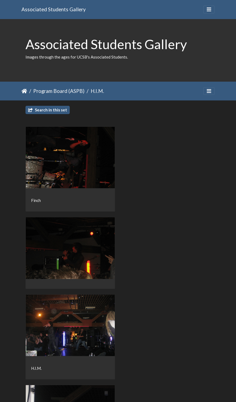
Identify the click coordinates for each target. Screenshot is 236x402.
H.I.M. (97, 91)
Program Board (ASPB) (58, 91)
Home (24, 91)
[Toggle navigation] (209, 9)
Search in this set (47, 109)
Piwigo (129, 390)
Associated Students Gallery (53, 9)
